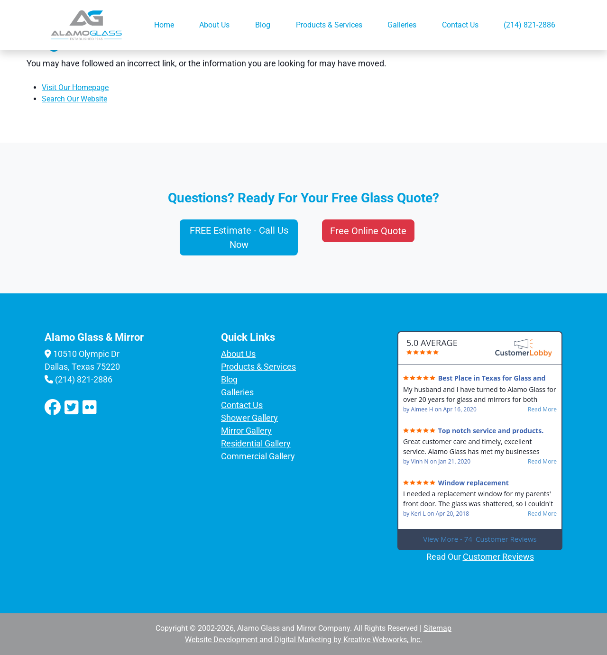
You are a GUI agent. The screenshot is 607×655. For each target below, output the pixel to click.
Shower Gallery (249, 418)
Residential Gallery (256, 443)
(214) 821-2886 (529, 24)
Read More (542, 409)
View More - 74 (479, 539)
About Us (214, 24)
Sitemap (437, 628)
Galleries (401, 24)
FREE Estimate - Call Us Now (239, 237)
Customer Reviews (498, 557)
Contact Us (460, 24)
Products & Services (329, 24)
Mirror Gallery (246, 431)
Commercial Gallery (258, 456)
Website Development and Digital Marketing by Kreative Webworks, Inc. (303, 639)
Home (164, 24)
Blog (262, 24)
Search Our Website (74, 98)
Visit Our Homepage (75, 87)
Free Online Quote (368, 231)
